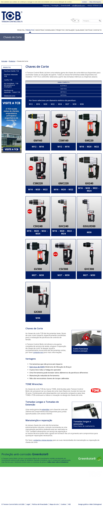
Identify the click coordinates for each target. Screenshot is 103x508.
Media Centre (23, 491)
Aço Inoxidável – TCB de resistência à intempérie (11, 85)
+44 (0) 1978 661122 (94, 6)
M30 (74, 104)
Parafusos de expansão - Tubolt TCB (12, 91)
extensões (45, 409)
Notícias (88, 30)
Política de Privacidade (40, 504)
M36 (82, 104)
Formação (55, 6)
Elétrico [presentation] (63, 86)
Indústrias (39, 30)
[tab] (64, 82)
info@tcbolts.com (78, 6)
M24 (60, 104)
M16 (38, 104)
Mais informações (95, 2)
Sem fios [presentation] (63, 89)
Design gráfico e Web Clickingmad (90, 504)
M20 (45, 104)
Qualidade (80, 30)
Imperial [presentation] (63, 95)
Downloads (50, 30)
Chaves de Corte (9, 96)
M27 (67, 104)
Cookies (63, 504)
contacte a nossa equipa (42, 440)
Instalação (70, 30)
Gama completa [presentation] (63, 82)
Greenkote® (65, 6)
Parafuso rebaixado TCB (11, 75)
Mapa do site (54, 504)
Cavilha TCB (8, 80)
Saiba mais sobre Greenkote (57, 462)
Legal (28, 504)
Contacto (97, 30)
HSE (19, 482)
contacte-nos (38, 352)
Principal (21, 30)
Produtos (30, 30)
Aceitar (84, 2)
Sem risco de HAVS (37, 367)
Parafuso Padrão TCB (11, 71)
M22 (52, 104)
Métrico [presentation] (63, 92)
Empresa (46, 6)
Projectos (60, 30)
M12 (31, 104)
